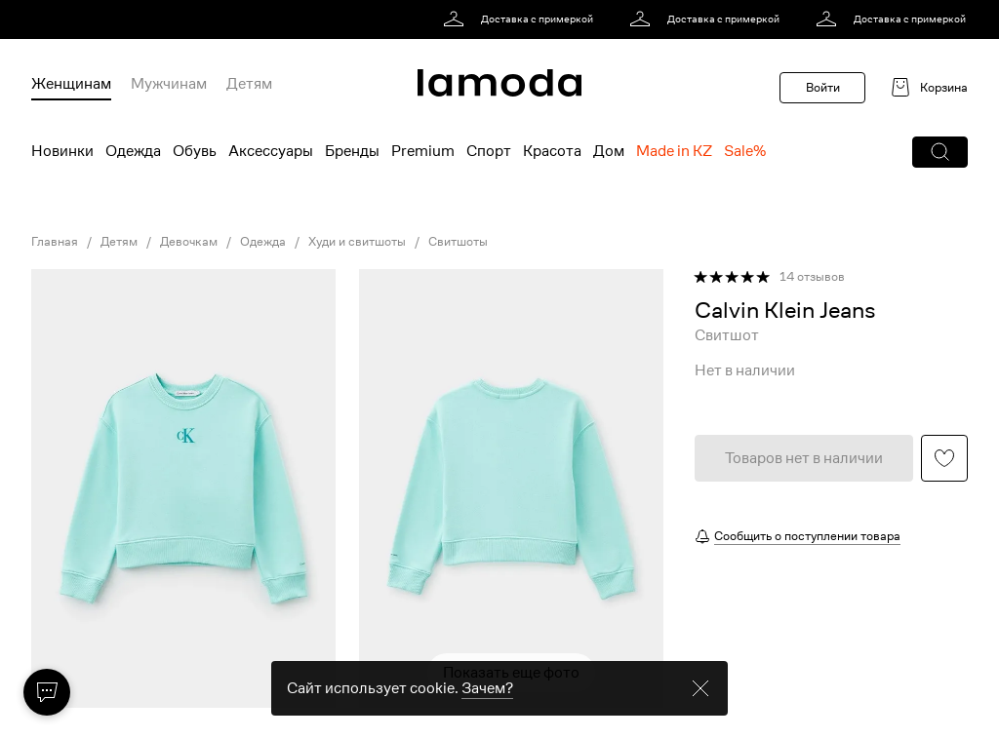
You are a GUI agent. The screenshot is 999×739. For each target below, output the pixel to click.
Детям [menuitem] (249, 84)
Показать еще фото (511, 672)
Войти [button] (823, 87)
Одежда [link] (263, 242)
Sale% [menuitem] (745, 151)
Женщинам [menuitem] (71, 84)
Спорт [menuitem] (488, 151)
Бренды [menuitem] (352, 151)
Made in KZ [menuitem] (674, 151)
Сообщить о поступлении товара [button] (807, 535)
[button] (940, 152)
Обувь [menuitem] (195, 151)
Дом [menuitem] (608, 151)
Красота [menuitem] (552, 151)
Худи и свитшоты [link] (357, 242)
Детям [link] (119, 242)
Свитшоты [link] (458, 242)
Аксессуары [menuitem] (270, 151)
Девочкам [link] (189, 242)
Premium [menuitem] (423, 151)
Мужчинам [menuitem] (169, 84)
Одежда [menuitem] (133, 151)
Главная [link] (54, 242)
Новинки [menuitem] (62, 151)
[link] (521, 19)
